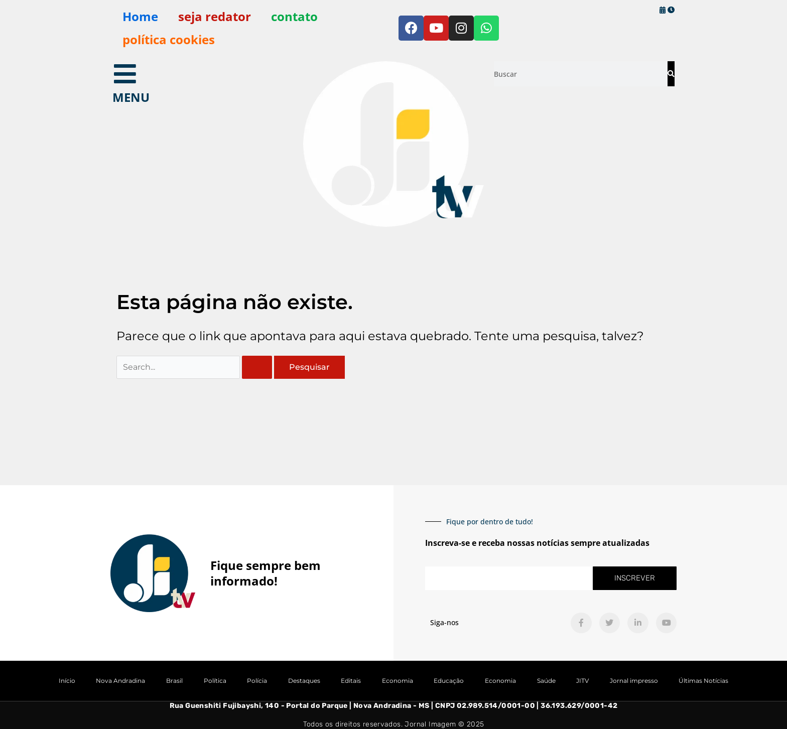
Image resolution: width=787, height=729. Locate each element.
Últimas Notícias (703, 681)
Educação (449, 681)
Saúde (546, 681)
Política (215, 681)
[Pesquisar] (671, 73)
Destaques (304, 681)
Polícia (257, 681)
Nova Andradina (120, 681)
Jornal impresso (634, 681)
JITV (582, 681)
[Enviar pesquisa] (257, 367)
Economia (397, 681)
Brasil (174, 681)
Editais (351, 681)
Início (67, 681)
